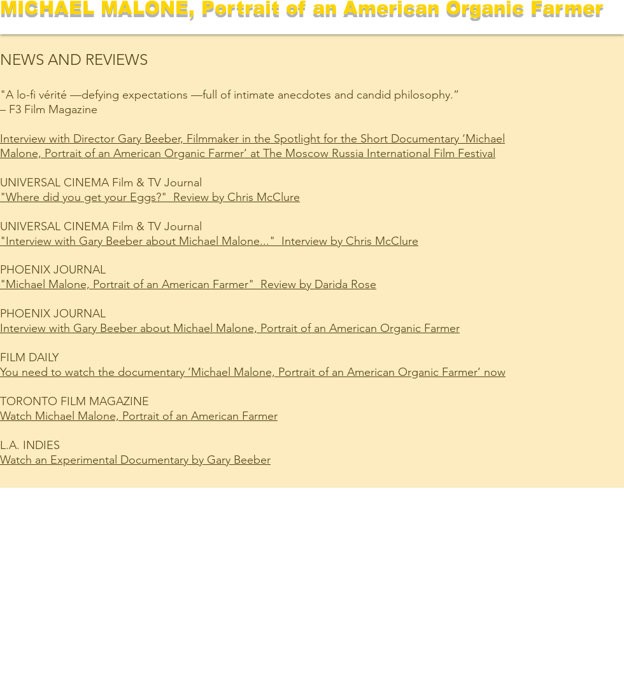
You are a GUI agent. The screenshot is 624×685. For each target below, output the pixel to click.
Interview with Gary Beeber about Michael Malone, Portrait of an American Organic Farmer (230, 328)
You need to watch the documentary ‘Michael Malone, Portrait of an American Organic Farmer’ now (253, 372)
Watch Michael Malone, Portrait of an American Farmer (139, 416)
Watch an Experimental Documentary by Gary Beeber (135, 460)
